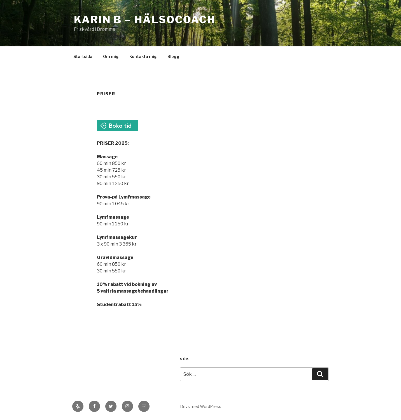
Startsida (82, 56)
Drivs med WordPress (200, 406)
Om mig (111, 56)
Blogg (173, 56)
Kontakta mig (143, 56)
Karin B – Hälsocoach (145, 19)
